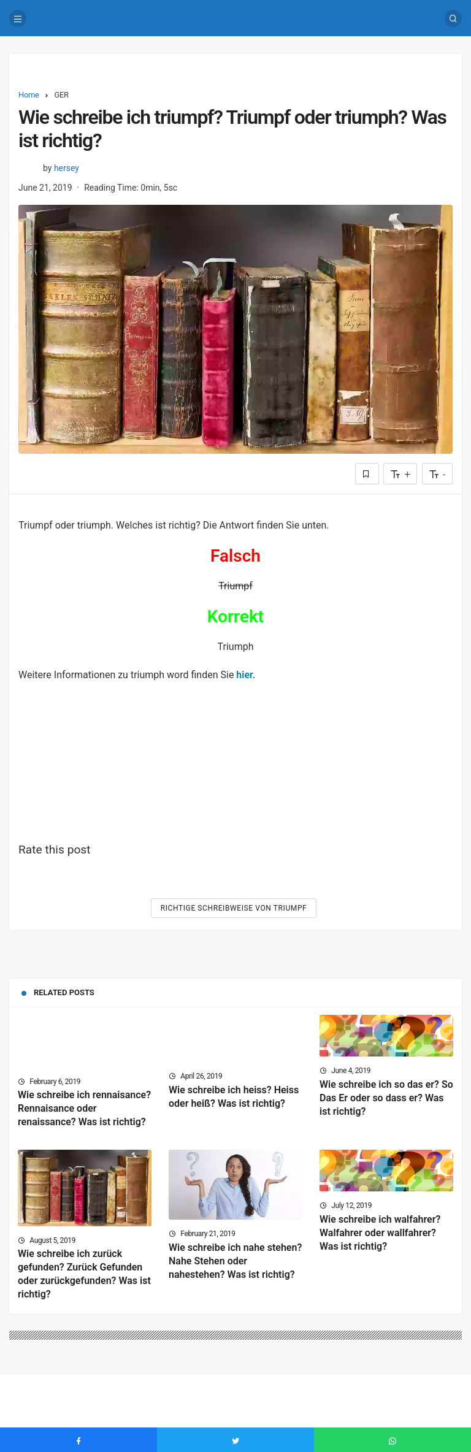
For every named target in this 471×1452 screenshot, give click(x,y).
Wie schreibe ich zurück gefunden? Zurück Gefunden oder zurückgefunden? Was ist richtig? (84, 1274)
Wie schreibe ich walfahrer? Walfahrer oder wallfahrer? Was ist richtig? (380, 1232)
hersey (66, 168)
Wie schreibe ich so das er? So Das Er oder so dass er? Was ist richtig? (386, 1098)
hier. (245, 675)
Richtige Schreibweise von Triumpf (234, 908)
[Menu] (17, 18)
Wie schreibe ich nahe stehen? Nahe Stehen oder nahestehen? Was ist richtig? (235, 1261)
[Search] (453, 18)
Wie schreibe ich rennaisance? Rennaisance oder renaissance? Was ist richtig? (84, 1109)
